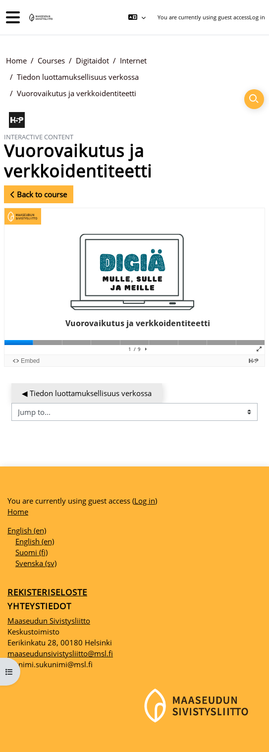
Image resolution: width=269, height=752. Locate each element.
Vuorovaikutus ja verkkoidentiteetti (76, 93)
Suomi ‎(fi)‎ (31, 552)
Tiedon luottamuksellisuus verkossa (78, 77)
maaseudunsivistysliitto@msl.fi (60, 653)
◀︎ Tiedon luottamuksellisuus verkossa (87, 393)
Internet (133, 60)
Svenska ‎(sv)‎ (35, 563)
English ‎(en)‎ (26, 530)
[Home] (40, 17)
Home (16, 60)
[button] (136, 17)
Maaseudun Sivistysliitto (48, 621)
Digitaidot (92, 60)
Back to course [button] (38, 194)
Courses (51, 60)
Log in (257, 17)
